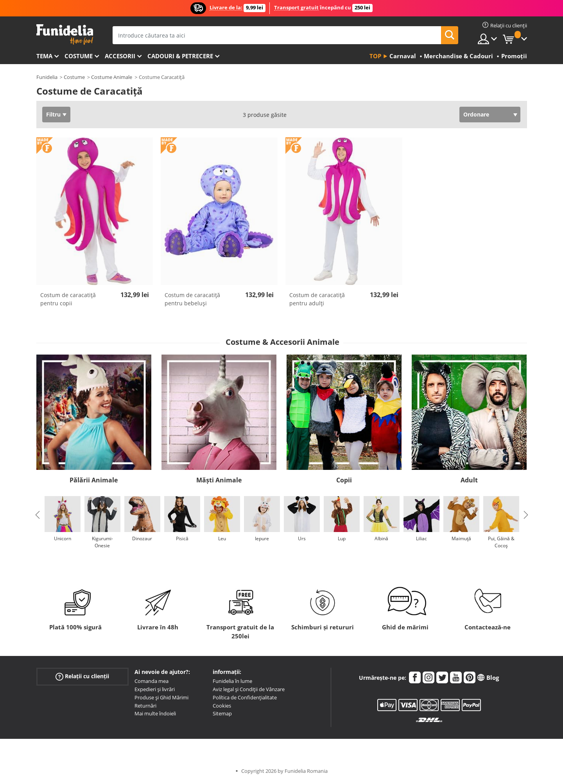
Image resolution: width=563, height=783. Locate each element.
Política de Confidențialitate (245, 697)
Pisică (182, 538)
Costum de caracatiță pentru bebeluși (192, 299)
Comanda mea (151, 680)
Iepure (262, 538)
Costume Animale (111, 77)
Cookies (222, 705)
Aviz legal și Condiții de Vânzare (249, 689)
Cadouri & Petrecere (180, 56)
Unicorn (62, 538)
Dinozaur (142, 538)
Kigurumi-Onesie (102, 542)
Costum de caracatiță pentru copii (68, 299)
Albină (381, 538)
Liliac (421, 538)
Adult (469, 480)
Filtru (53, 114)
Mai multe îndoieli (155, 713)
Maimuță (461, 538)
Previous (37, 515)
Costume (79, 56)
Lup (342, 538)
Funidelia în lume (232, 680)
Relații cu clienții (82, 676)
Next (526, 515)
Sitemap (222, 713)
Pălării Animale (94, 480)
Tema (44, 56)
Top (375, 56)
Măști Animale (219, 480)
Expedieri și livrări (154, 689)
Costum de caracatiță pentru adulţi (317, 299)
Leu (222, 538)
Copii (344, 480)
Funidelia (46, 77)
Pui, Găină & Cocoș (501, 542)
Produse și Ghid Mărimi (161, 697)
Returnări (145, 705)
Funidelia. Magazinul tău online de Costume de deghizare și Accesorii (64, 34)
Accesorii (120, 56)
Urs (302, 538)
